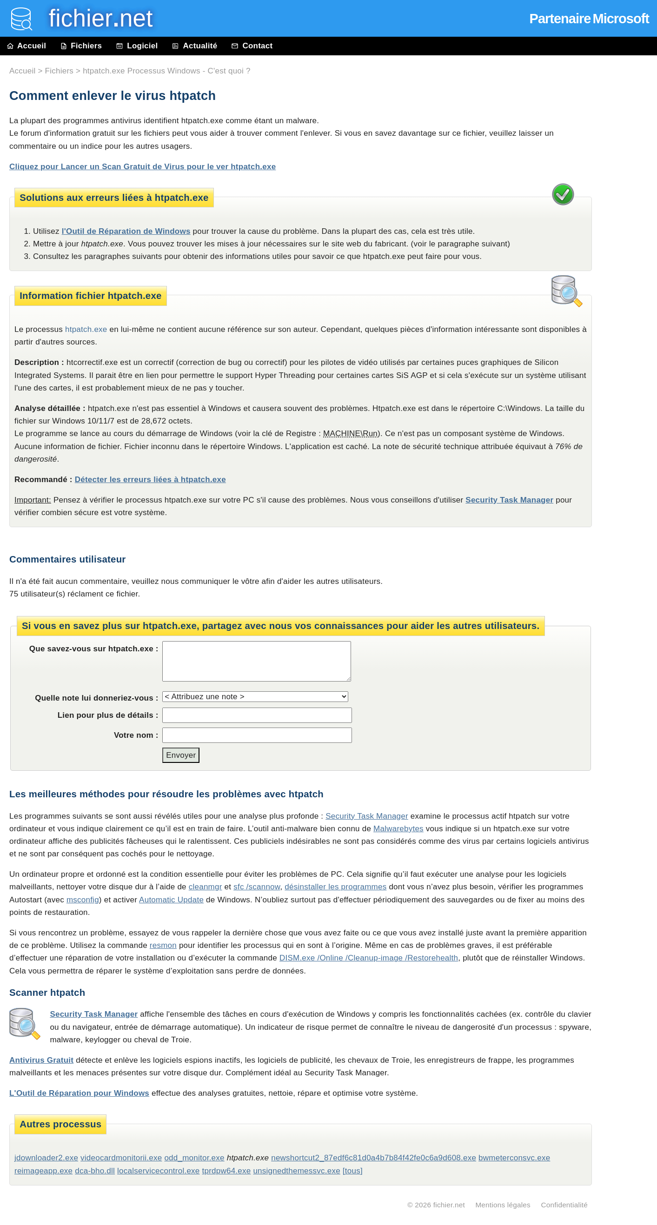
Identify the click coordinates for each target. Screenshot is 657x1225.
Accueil (26, 45)
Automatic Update (171, 899)
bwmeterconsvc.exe (514, 1157)
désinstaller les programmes (335, 886)
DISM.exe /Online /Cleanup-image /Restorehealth (368, 958)
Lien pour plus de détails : (108, 715)
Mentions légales (503, 1205)
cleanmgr (205, 886)
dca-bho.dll (95, 1170)
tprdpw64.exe (226, 1170)
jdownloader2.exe (46, 1157)
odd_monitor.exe (194, 1157)
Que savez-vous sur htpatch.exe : (94, 648)
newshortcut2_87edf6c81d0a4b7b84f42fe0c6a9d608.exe (373, 1157)
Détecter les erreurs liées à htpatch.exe (150, 479)
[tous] (353, 1170)
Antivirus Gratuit (41, 1060)
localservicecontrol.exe (158, 1170)
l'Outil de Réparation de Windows (126, 231)
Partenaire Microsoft (589, 18)
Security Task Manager (509, 500)
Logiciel (137, 45)
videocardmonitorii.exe (121, 1157)
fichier (94, 18)
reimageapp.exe (43, 1170)
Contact (251, 45)
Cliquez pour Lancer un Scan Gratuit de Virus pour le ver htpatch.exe (142, 166)
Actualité (194, 45)
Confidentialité (564, 1205)
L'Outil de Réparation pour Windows (79, 1093)
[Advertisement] (629, 265)
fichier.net (449, 1205)
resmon (163, 945)
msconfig (82, 899)
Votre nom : (136, 735)
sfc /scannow (256, 886)
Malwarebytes (398, 828)
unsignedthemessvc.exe (296, 1170)
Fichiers (81, 45)
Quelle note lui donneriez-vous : (97, 698)
